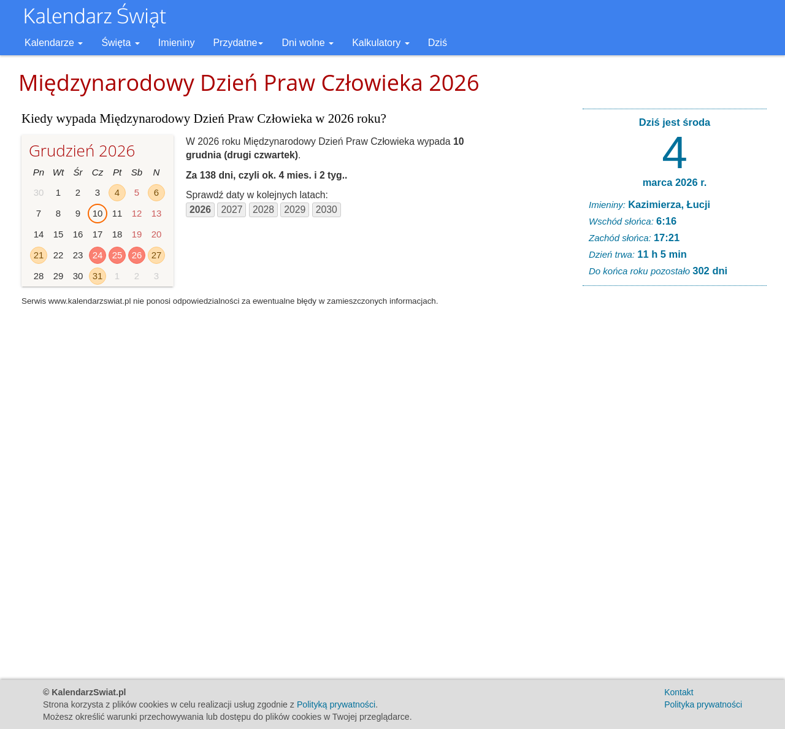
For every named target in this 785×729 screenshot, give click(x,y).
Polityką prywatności (336, 704)
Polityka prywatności (703, 704)
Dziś (437, 42)
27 (156, 255)
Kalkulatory (381, 42)
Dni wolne (307, 42)
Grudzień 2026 (82, 150)
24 (98, 255)
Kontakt (678, 692)
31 (98, 276)
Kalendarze (54, 42)
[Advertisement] (675, 482)
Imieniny (176, 42)
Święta (120, 42)
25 (117, 255)
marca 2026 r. (675, 182)
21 (39, 255)
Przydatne (238, 42)
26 (137, 255)
